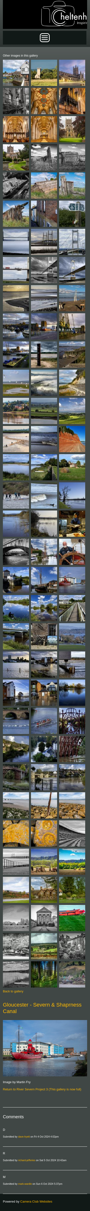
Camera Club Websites (36, 1201)
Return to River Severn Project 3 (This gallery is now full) (42, 1089)
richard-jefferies (26, 1160)
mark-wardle (25, 1184)
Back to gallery (13, 991)
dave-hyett (24, 1136)
